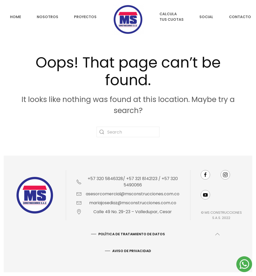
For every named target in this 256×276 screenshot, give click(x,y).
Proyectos (85, 16)
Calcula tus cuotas (171, 16)
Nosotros (47, 16)
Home (15, 16)
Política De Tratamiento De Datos (131, 234)
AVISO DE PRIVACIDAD (131, 250)
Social (206, 16)
